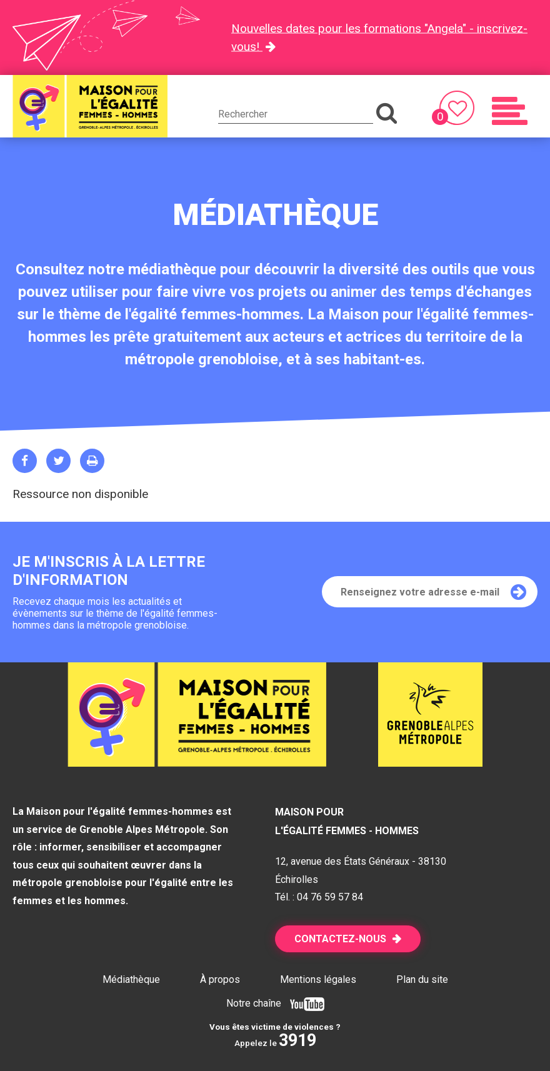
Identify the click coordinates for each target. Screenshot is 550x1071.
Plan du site (422, 979)
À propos (220, 979)
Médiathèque (131, 979)
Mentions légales (318, 979)
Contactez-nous (340, 939)
